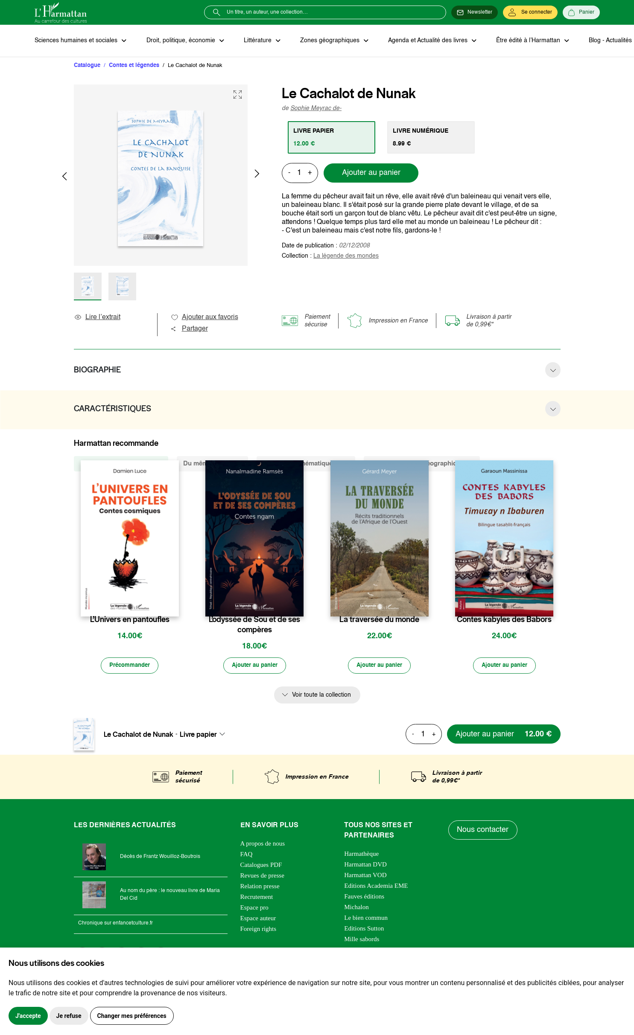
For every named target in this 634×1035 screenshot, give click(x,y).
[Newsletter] (474, 12)
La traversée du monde (379, 620)
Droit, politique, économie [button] (180, 41)
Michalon (356, 907)
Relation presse (260, 887)
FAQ (246, 855)
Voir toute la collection (321, 696)
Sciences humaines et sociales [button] (77, 41)
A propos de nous (262, 844)
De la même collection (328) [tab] (121, 464)
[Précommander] (130, 666)
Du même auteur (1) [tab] (212, 464)
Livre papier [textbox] (198, 735)
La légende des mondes (346, 256)
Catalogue (87, 66)
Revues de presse (262, 876)
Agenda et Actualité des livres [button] (424, 41)
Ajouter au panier (371, 173)
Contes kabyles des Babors (504, 620)
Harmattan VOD (365, 875)
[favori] (173, 603)
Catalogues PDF (261, 865)
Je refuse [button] (69, 1015)
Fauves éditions (364, 897)
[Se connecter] (530, 12)
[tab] (332, 138)
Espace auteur (258, 919)
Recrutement (256, 897)
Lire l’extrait (97, 317)
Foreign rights (258, 929)
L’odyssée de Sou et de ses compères (254, 625)
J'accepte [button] (28, 1015)
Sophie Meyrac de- (316, 109)
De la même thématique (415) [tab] (306, 464)
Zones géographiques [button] (327, 41)
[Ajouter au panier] (254, 666)
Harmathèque (361, 854)
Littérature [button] (256, 41)
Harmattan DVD (365, 865)
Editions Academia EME (376, 886)
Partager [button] (189, 329)
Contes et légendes (134, 66)
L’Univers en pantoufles (129, 620)
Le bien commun (366, 918)
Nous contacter (483, 831)
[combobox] (205, 735)
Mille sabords (361, 939)
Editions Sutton (364, 929)
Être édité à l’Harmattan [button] (524, 41)
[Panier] (581, 12)
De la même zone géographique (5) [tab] (421, 464)
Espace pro (254, 908)
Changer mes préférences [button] (132, 1015)
